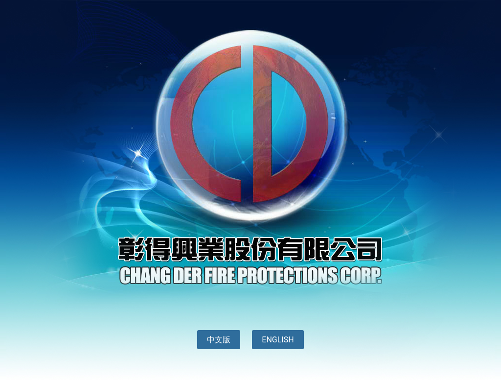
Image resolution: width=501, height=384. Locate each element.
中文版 (218, 339)
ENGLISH (278, 339)
